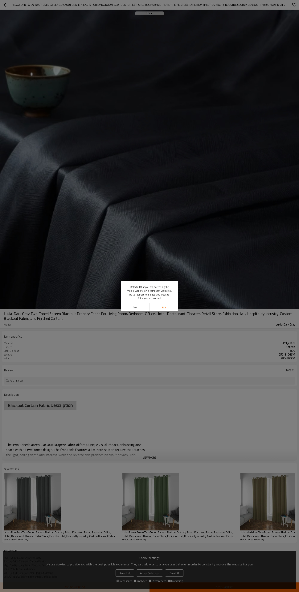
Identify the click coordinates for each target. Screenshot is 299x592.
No (135, 307)
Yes (164, 307)
